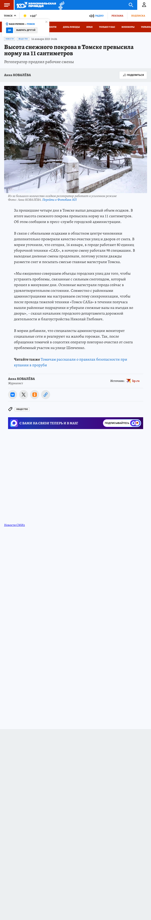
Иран (89, 27)
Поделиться (133, 75)
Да (9, 30)
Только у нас (107, 27)
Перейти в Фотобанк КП (59, 199)
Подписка (138, 15)
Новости (50, 27)
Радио (99, 15)
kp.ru (136, 380)
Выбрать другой (25, 30)
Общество (23, 39)
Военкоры (128, 27)
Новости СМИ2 (14, 525)
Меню (5, 5)
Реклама (117, 15)
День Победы (71, 27)
